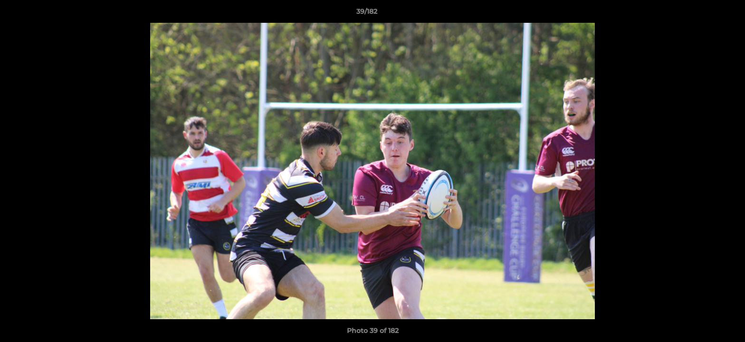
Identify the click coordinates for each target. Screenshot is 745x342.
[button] (705, 14)
